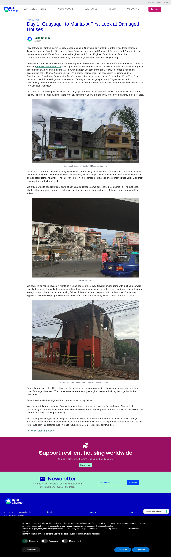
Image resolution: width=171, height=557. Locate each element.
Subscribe (133, 482)
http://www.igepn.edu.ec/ (48, 66)
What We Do (91, 9)
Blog (166, 2)
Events (151, 2)
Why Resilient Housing (35, 9)
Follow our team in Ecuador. (41, 431)
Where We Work (65, 9)
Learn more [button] (31, 550)
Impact (112, 9)
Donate (154, 9)
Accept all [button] (140, 550)
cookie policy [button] (107, 526)
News (158, 2)
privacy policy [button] (106, 523)
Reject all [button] (123, 550)
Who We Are (133, 9)
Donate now (85, 465)
